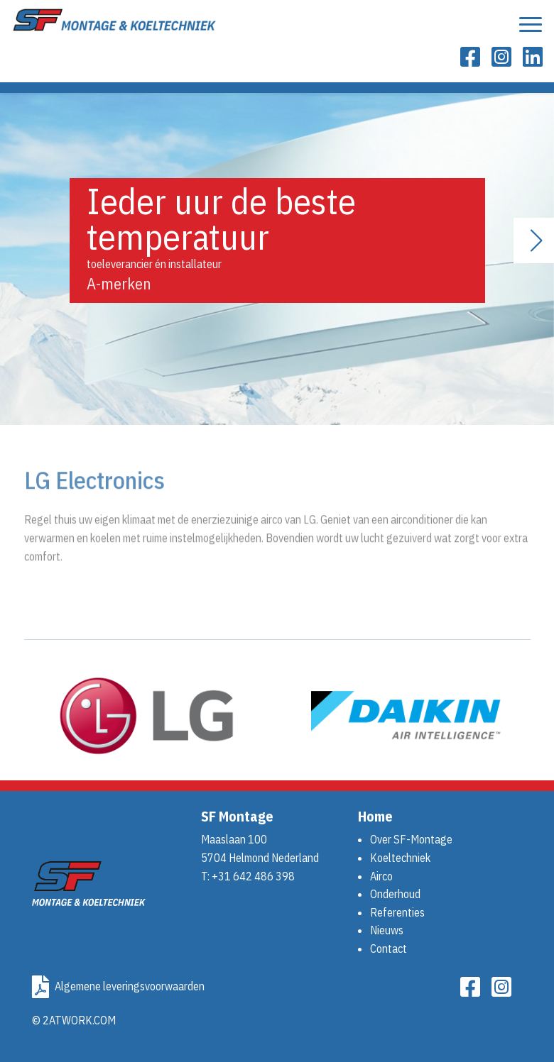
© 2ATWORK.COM (74, 1020)
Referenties (397, 912)
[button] (537, 240)
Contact (388, 948)
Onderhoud (395, 894)
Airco (381, 876)
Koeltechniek (400, 858)
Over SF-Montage (411, 839)
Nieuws (386, 930)
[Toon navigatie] (530, 28)
